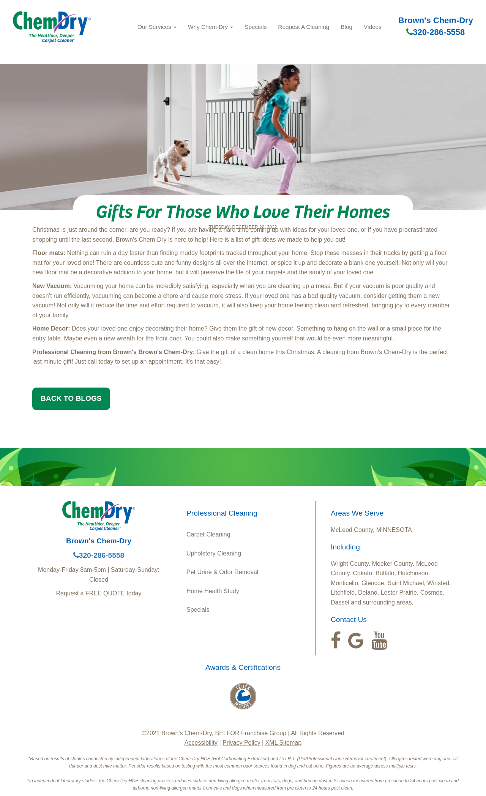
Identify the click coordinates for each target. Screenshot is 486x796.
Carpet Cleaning (208, 534)
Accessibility (201, 742)
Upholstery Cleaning (213, 553)
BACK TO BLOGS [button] (71, 398)
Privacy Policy (241, 742)
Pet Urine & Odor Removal (222, 572)
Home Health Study (212, 591)
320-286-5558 (435, 32)
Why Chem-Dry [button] (210, 27)
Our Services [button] (157, 27)
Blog (346, 27)
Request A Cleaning (303, 27)
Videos (373, 27)
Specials (256, 27)
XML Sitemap (283, 742)
